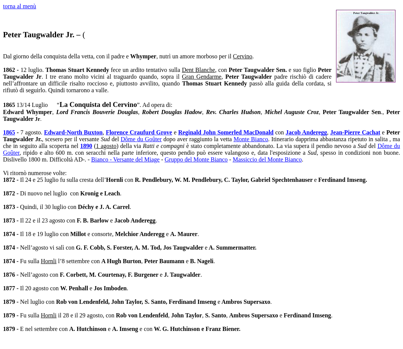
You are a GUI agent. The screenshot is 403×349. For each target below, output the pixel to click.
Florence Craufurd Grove (139, 132)
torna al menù (19, 6)
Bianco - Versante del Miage (125, 159)
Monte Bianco (251, 139)
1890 (86, 146)
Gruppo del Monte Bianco (196, 159)
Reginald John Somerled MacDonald (226, 132)
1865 (9, 132)
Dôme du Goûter (141, 139)
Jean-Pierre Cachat (355, 132)
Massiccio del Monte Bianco (267, 159)
